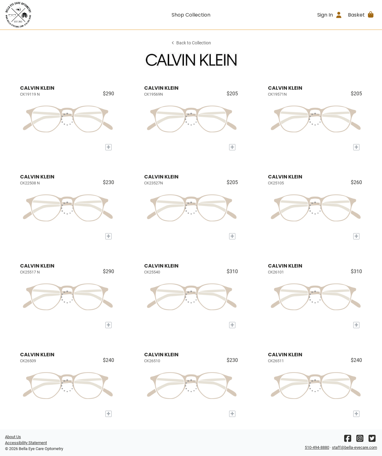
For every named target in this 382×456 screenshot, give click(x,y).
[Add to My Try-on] (108, 147)
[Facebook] (348, 440)
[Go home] (51, 14)
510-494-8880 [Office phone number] (317, 447)
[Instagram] (360, 440)
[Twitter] (372, 440)
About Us (13, 436)
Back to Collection (191, 43)
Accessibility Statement (26, 442)
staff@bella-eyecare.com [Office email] (354, 447)
